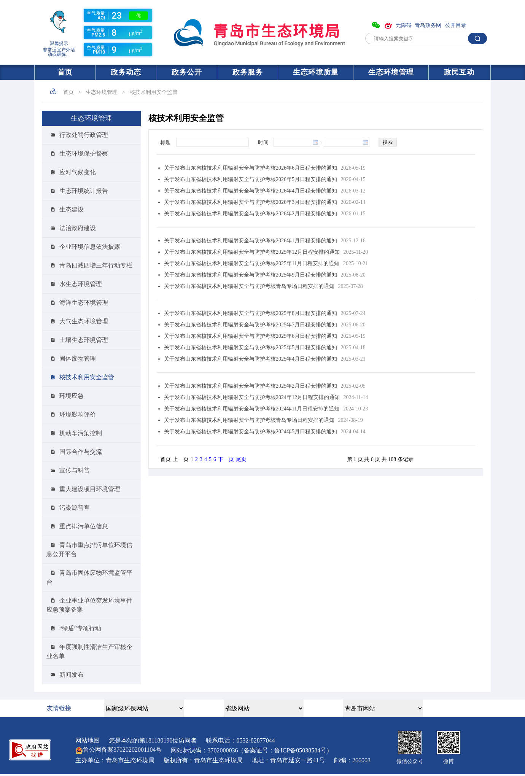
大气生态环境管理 (83, 321)
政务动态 (126, 72)
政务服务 (247, 72)
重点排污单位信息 (83, 526)
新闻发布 (71, 674)
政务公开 (187, 72)
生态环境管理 (391, 72)
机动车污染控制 (80, 433)
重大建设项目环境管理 (89, 489)
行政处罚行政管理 (83, 135)
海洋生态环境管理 (83, 302)
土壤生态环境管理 (83, 340)
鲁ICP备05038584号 (300, 750)
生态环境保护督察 (83, 153)
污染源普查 (74, 507)
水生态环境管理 (80, 284)
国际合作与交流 (80, 451)
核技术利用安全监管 (154, 92)
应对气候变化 (77, 172)
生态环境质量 (316, 72)
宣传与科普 (74, 470)
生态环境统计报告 (83, 191)
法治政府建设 (77, 228)
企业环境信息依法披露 (89, 246)
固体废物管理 (77, 358)
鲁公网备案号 (118, 749)
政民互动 (459, 72)
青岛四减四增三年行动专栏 (95, 265)
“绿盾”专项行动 (80, 628)
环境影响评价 (77, 414)
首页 (65, 72)
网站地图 (87, 740)
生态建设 (71, 209)
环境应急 (71, 396)
